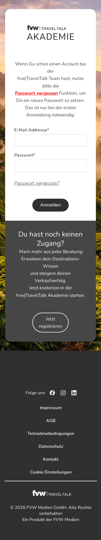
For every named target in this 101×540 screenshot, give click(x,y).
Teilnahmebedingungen (50, 434)
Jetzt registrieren (50, 322)
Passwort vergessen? (37, 183)
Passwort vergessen (36, 93)
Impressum (51, 408)
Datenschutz (51, 446)
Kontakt (50, 459)
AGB (50, 421)
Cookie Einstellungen (51, 472)
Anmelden (50, 205)
